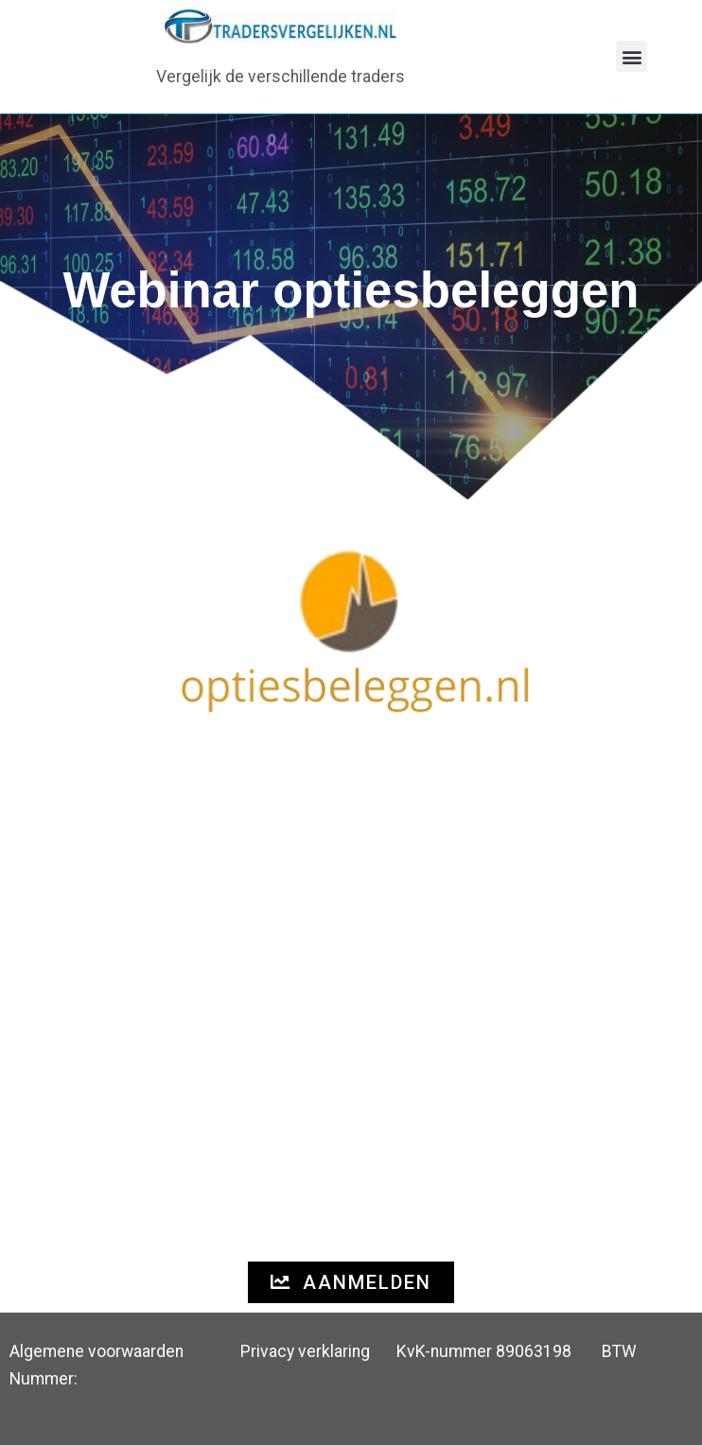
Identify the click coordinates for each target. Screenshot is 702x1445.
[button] (631, 56)
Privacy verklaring (305, 1351)
